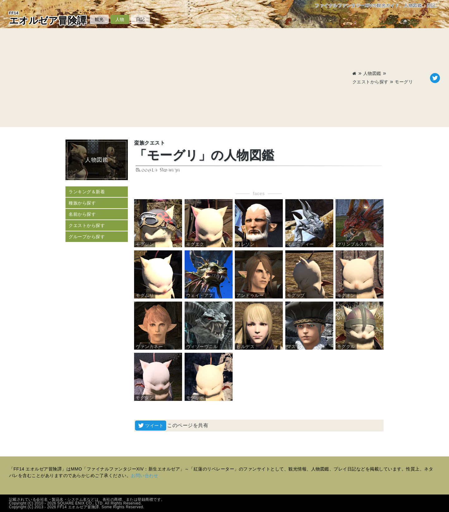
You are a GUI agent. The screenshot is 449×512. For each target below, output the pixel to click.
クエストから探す (370, 81)
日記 (140, 19)
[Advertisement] (180, 78)
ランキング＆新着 (87, 191)
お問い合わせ (144, 475)
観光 (99, 19)
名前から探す (82, 214)
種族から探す (82, 202)
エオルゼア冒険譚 (48, 18)
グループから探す (87, 236)
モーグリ (404, 81)
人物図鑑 (372, 73)
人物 (119, 19)
